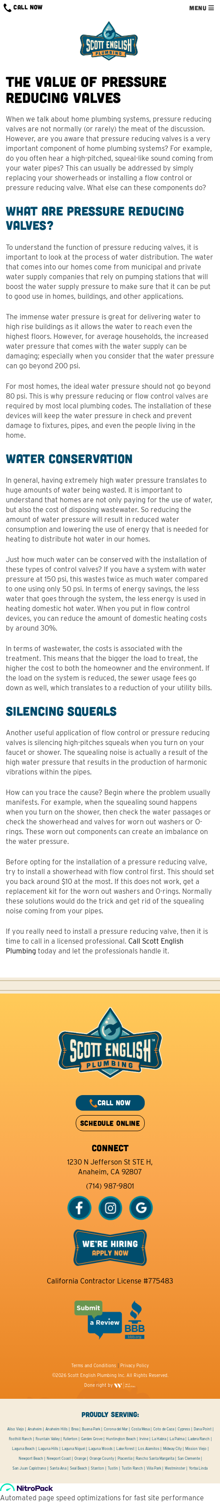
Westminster (175, 1468)
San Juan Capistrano (29, 1468)
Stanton (97, 1468)
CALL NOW (23, 7)
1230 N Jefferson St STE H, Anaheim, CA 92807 (110, 1167)
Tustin (113, 1468)
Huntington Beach (121, 1439)
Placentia (125, 1458)
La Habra (159, 1439)
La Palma (177, 1439)
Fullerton (70, 1439)
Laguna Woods (101, 1448)
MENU (201, 8)
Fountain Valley (48, 1439)
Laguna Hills (48, 1448)
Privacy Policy (134, 1365)
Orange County (102, 1458)
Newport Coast (59, 1458)
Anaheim (35, 1429)
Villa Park (154, 1468)
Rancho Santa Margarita (155, 1458)
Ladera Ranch (199, 1439)
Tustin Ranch (132, 1468)
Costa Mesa (140, 1429)
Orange (80, 1458)
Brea (74, 1429)
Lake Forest (125, 1448)
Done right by (110, 1385)
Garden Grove (91, 1439)
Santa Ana (58, 1468)
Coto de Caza (163, 1429)
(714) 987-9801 (110, 1186)
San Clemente (189, 1458)
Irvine (143, 1439)
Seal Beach (78, 1468)
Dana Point (203, 1429)
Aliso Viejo (15, 1429)
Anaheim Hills (56, 1429)
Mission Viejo (196, 1448)
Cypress (184, 1429)
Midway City (172, 1448)
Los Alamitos (148, 1448)
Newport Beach (31, 1458)
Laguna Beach (23, 1448)
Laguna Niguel (73, 1448)
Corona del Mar (116, 1429)
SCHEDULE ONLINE (110, 1123)
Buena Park (91, 1429)
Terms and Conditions (93, 1365)
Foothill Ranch (20, 1439)
